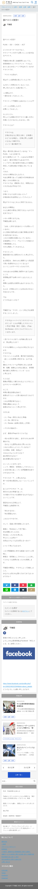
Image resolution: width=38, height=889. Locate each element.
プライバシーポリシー (9, 846)
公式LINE (4, 870)
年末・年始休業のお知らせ (11, 791)
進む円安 (6, 811)
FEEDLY (30, 585)
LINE (5, 590)
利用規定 (4, 849)
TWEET (5, 585)
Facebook (5, 875)
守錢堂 (9, 24)
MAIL (22, 590)
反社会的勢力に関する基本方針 (11, 859)
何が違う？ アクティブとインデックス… (16, 826)
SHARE (13, 585)
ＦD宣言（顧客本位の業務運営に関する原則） (16, 852)
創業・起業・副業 (19, 16)
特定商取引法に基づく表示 (10, 857)
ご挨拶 (4, 844)
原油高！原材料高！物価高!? (12, 816)
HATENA (13, 590)
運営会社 (4, 841)
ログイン (25, 611)
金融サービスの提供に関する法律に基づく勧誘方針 (18, 854)
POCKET (22, 585)
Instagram (5, 878)
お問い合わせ (6, 862)
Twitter (4, 873)
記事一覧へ (19, 775)
